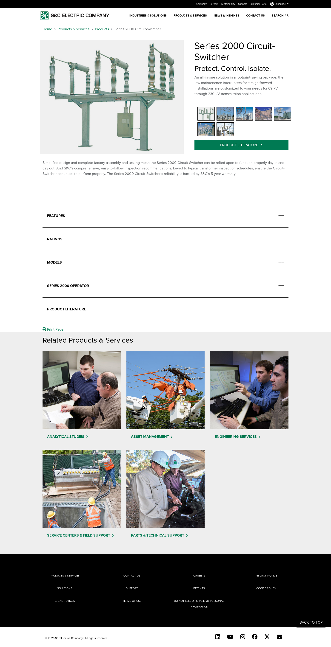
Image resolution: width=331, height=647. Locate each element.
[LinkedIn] (217, 637)
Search (280, 15)
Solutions (64, 588)
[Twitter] (267, 637)
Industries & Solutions (148, 15)
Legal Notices (64, 601)
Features (56, 215)
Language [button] (278, 4)
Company (201, 4)
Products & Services (190, 15)
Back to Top (311, 622)
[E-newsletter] (279, 637)
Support (242, 4)
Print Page (53, 329)
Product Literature (239, 144)
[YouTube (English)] (230, 637)
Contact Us (255, 15)
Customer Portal (259, 4)
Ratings (55, 239)
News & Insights (226, 15)
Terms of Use (132, 601)
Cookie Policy (266, 588)
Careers (214, 4)
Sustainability (228, 4)
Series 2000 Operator (68, 285)
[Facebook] (254, 637)
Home (47, 28)
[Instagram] (242, 637)
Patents (199, 588)
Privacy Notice (266, 575)
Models (54, 262)
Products (102, 28)
